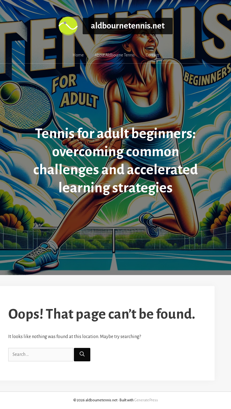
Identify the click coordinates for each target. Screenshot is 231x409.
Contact (152, 55)
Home (78, 55)
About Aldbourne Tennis (115, 55)
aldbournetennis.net (127, 25)
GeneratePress (146, 400)
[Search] (82, 354)
